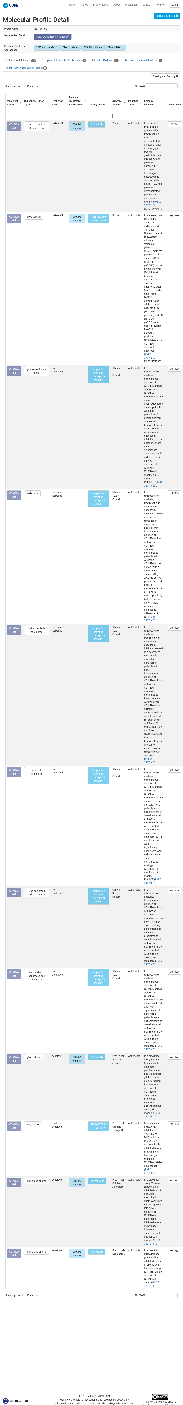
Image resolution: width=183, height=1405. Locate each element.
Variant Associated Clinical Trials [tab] (26, 68)
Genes (84, 4)
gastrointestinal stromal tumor (36, 126)
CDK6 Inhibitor (115, 47)
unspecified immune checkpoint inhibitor (98, 374)
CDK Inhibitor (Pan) (46, 47)
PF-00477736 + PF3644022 (98, 1126)
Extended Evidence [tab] (105, 60)
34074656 (174, 369)
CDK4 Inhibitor (70, 47)
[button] (20, 103)
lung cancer (33, 1124)
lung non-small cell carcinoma (36, 892)
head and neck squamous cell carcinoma (37, 976)
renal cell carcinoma (36, 772)
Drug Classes (100, 4)
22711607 (174, 1057)
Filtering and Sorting (165, 76)
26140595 (174, 1124)
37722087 (174, 216)
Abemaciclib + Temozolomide (98, 218)
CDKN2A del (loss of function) (52, 36)
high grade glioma (36, 1180)
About (116, 4)
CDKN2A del (14, 126)
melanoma (32, 493)
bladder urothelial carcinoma (36, 630)
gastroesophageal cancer (37, 371)
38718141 (174, 1180)
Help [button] (160, 4)
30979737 (174, 124)
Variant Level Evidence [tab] (21, 60)
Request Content (167, 15)
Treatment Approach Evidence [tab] (143, 60)
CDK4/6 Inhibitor (93, 47)
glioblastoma (34, 216)
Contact (146, 4)
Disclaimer (131, 4)
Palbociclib (96, 124)
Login (175, 4)
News (72, 4)
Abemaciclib (97, 1180)
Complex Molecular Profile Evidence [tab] (64, 60)
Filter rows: (139, 85)
